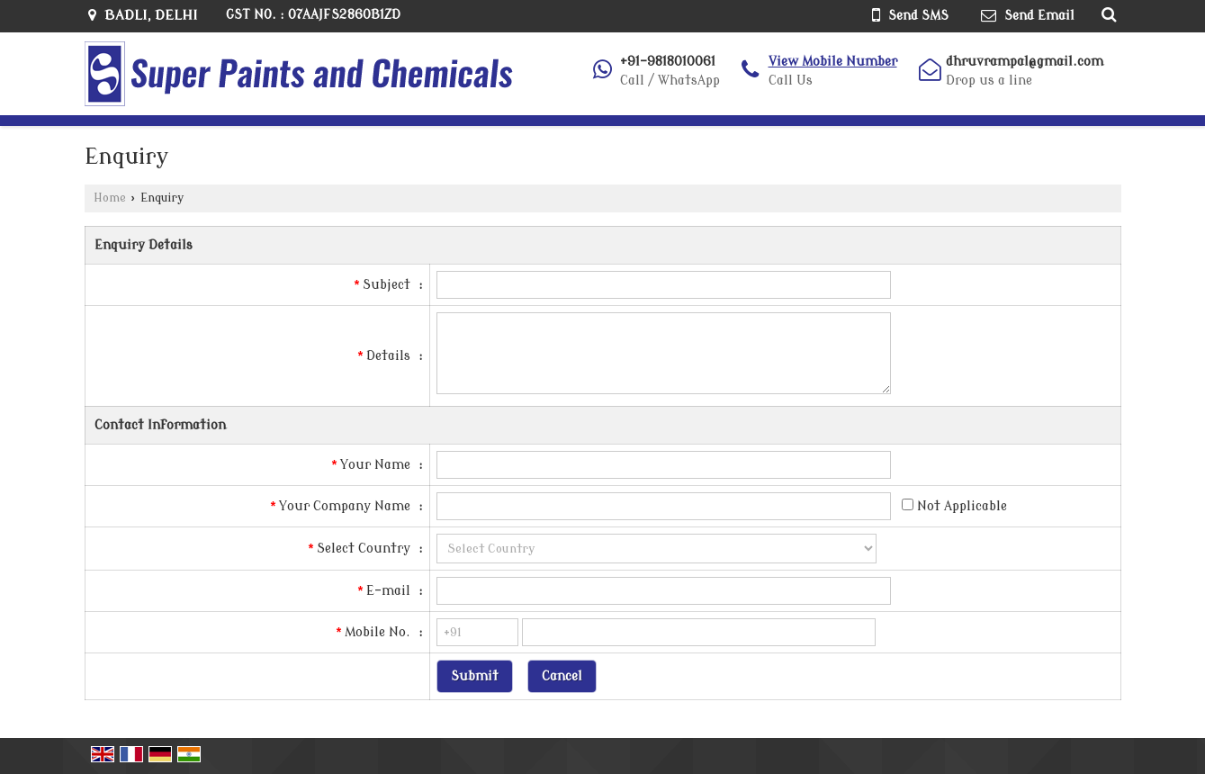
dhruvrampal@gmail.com (1024, 61)
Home (110, 198)
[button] (833, 61)
